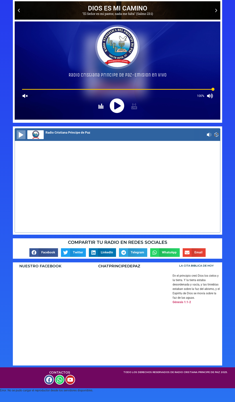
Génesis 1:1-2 (182, 302)
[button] (19, 10)
